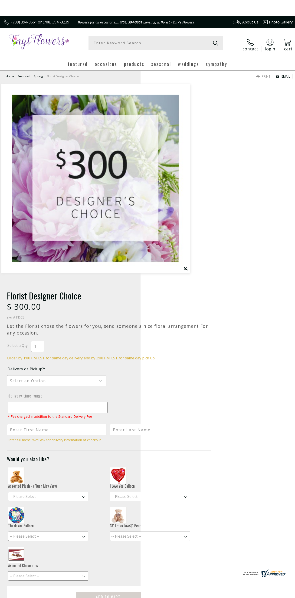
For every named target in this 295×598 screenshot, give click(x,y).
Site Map (275, 593)
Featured (24, 73)
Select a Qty (158, 135)
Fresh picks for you (147, 450)
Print (263, 73)
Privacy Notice (214, 593)
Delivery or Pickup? (166, 163)
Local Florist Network (247, 593)
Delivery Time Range (165, 190)
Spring (38, 73)
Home (10, 73)
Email (282, 73)
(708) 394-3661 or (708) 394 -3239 (40, 22)
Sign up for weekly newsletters (147, 478)
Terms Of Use (187, 593)
